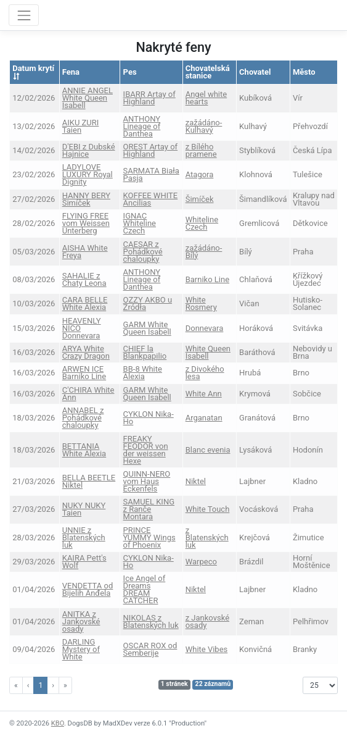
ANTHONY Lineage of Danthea (142, 126)
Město (304, 72)
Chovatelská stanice (208, 72)
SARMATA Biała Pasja (151, 174)
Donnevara (205, 328)
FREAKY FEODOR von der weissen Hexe (145, 450)
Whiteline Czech (202, 223)
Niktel (196, 481)
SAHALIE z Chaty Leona (84, 279)
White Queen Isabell (208, 352)
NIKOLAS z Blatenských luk (151, 621)
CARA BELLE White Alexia (85, 303)
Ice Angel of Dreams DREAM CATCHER (144, 589)
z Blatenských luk (207, 537)
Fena (71, 72)
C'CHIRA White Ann (88, 393)
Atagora (200, 174)
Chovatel (255, 72)
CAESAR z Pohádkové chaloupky (143, 252)
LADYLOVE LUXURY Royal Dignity (87, 174)
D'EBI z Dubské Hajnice (88, 150)
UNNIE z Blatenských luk (83, 537)
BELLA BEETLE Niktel (88, 481)
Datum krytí (33, 72)
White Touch (208, 509)
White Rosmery (201, 303)
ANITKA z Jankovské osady (81, 621)
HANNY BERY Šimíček (86, 199)
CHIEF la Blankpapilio (145, 352)
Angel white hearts (206, 98)
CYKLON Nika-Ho (148, 417)
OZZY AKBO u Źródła (147, 303)
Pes (130, 72)
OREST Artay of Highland (150, 150)
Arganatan (204, 417)
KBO (57, 723)
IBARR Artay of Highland (149, 98)
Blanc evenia (208, 449)
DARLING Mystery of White (81, 649)
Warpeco (201, 561)
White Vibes (207, 649)
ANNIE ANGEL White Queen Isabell (87, 98)
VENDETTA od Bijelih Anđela (87, 589)
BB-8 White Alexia (142, 372)
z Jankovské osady (207, 621)
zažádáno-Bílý (204, 251)
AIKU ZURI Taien (80, 126)
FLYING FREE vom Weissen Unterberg (86, 223)
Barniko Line (207, 279)
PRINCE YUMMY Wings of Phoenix (149, 537)
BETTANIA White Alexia (84, 449)
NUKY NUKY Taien (84, 509)
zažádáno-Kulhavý (204, 126)
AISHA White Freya (85, 251)
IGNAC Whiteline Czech (139, 223)
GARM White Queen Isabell (147, 328)
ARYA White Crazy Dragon (86, 352)
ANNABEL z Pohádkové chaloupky (83, 418)
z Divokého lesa (205, 372)
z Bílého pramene (201, 150)
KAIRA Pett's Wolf (84, 561)
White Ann (204, 393)
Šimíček (200, 199)
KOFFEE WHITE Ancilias (150, 199)
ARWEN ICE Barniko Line (84, 372)
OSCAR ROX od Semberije (150, 649)
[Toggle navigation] (24, 15)
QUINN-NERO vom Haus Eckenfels (147, 481)
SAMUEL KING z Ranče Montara (148, 509)
